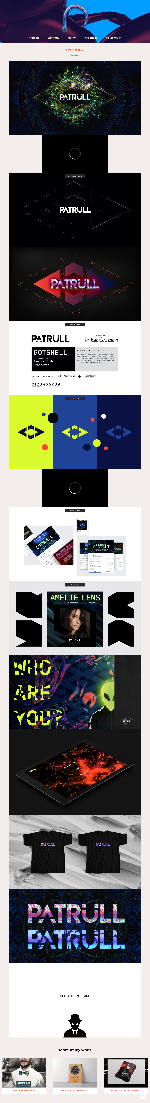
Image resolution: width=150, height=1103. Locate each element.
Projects (34, 37)
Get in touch (113, 37)
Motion (72, 37)
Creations (91, 37)
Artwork (53, 37)
